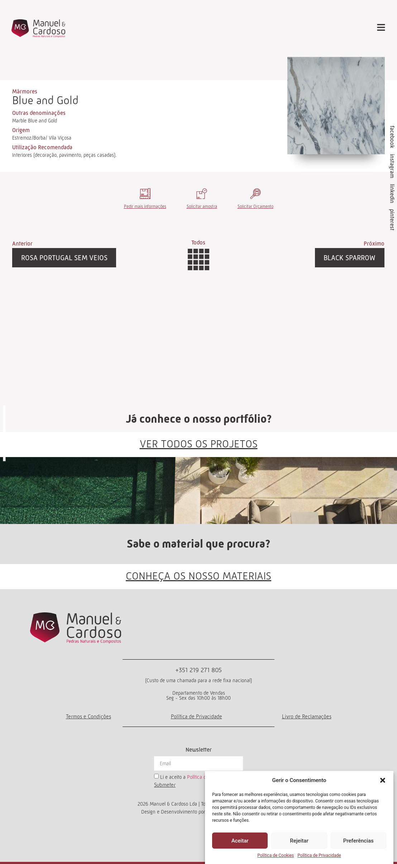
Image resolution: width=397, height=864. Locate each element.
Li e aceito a (197, 777)
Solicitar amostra (202, 206)
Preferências (358, 841)
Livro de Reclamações (306, 716)
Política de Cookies (275, 855)
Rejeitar (299, 841)
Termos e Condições (88, 716)
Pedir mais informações (145, 206)
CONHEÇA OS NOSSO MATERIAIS (198, 576)
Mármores (24, 91)
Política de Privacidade (319, 855)
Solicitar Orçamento (255, 206)
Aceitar (240, 841)
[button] (382, 780)
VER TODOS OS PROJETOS (199, 444)
